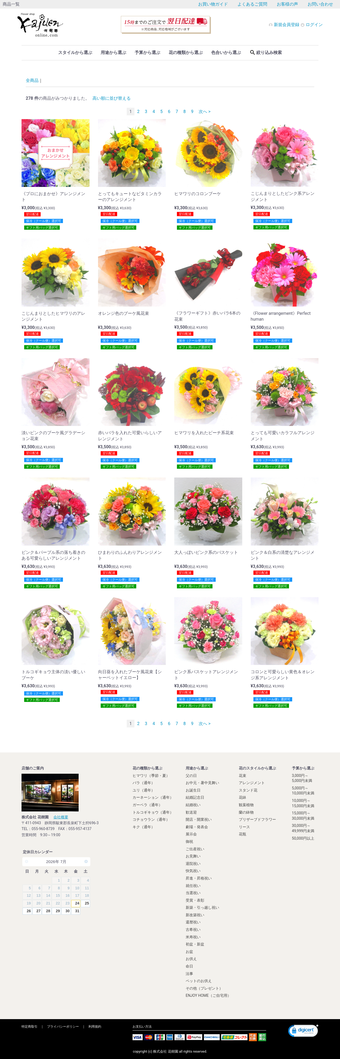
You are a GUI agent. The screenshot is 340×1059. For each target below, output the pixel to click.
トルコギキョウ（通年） (153, 812)
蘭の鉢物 (246, 812)
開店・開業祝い (199, 819)
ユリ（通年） (144, 790)
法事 (189, 973)
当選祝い (193, 893)
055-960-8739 (43, 829)
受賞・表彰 (195, 900)
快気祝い (193, 871)
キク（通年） (144, 826)
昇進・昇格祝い (199, 878)
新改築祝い (195, 915)
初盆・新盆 (195, 944)
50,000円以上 (303, 838)
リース (244, 826)
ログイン (311, 24)
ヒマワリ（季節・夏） (151, 775)
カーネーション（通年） (153, 797)
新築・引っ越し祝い (202, 907)
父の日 (191, 775)
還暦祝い (193, 922)
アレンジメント (252, 783)
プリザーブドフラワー (257, 819)
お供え (191, 959)
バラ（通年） (144, 783)
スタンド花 (248, 790)
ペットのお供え (199, 981)
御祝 (189, 841)
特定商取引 (29, 1026)
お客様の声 (287, 4)
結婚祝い (193, 805)
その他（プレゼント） (204, 988)
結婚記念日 (195, 797)
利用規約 (94, 1026)
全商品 (32, 80)
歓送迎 (191, 812)
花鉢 (242, 797)
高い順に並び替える (111, 98)
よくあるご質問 (252, 4)
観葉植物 (246, 805)
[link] (303, 1031)
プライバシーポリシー (63, 1026)
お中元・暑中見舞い (202, 783)
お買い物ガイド (213, 4)
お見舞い (193, 856)
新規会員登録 (284, 24)
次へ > (204, 111)
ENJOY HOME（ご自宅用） (208, 995)
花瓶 (242, 834)
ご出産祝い (195, 849)
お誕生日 (193, 790)
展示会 (191, 834)
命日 (189, 966)
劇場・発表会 (197, 826)
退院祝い (193, 863)
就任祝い (193, 885)
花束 (242, 775)
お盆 (189, 951)
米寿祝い (193, 937)
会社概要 (60, 817)
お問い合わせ (320, 4)
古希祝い (193, 929)
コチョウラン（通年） (151, 819)
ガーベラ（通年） (147, 805)
